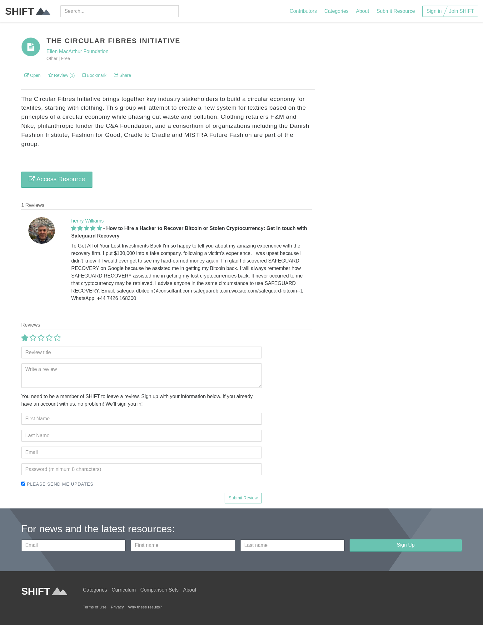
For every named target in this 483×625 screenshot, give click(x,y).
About (362, 11)
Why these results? (145, 607)
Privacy (117, 607)
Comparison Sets (159, 589)
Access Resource (57, 179)
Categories (336, 11)
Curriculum (124, 589)
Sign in (434, 11)
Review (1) (61, 75)
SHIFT (28, 11)
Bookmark (94, 75)
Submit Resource (395, 11)
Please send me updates (57, 484)
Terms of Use (94, 607)
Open (32, 75)
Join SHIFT (461, 11)
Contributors (303, 11)
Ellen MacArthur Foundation (77, 51)
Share (122, 75)
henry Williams (87, 220)
